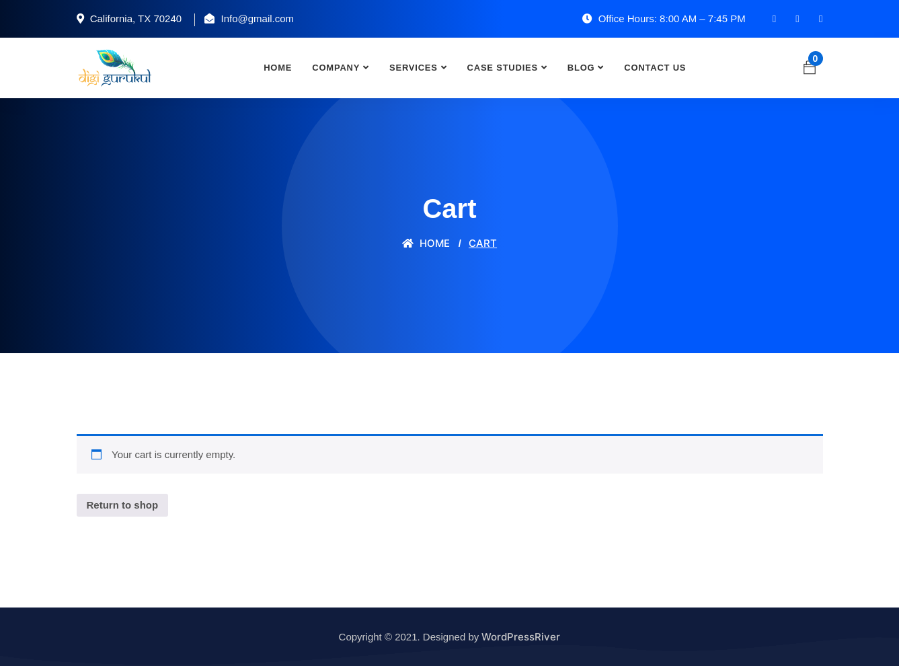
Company (336, 68)
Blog (581, 68)
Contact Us (655, 68)
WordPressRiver (520, 636)
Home (278, 68)
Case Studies (502, 68)
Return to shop (123, 505)
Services (413, 68)
